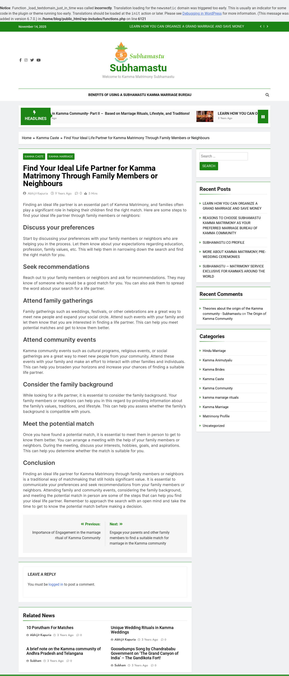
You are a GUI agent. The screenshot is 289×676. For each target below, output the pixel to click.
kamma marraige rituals (221, 397)
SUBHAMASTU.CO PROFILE (224, 243)
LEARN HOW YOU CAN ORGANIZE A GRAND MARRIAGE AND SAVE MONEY (187, 26)
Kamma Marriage (60, 157)
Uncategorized (213, 426)
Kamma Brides (214, 369)
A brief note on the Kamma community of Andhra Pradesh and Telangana (63, 651)
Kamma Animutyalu (217, 360)
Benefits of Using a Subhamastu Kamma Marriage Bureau (139, 95)
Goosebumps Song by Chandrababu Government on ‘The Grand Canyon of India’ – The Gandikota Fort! (144, 653)
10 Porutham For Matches (49, 628)
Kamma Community (218, 388)
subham (35, 661)
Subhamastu (138, 68)
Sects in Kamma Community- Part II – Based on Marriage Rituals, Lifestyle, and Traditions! (122, 113)
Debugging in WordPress (202, 13)
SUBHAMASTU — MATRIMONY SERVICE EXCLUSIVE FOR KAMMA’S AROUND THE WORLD (234, 271)
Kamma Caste (34, 157)
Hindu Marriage (214, 351)
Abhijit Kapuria (38, 193)
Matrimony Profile (216, 416)
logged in (56, 584)
